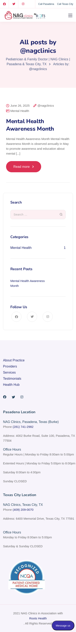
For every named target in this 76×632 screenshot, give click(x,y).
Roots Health (38, 618)
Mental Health (19, 110)
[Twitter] (13, 4)
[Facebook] (4, 4)
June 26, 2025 (20, 105)
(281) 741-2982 (23, 426)
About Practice (14, 360)
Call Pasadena (46, 4)
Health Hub (11, 384)
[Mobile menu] (70, 15)
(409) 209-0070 (23, 509)
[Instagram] (23, 4)
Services (9, 372)
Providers (10, 366)
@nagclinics (45, 105)
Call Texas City (65, 4)
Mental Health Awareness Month (30, 124)
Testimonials (12, 378)
